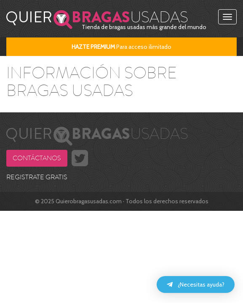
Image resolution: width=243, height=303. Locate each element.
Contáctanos (37, 158)
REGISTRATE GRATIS (36, 177)
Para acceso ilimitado (121, 46)
